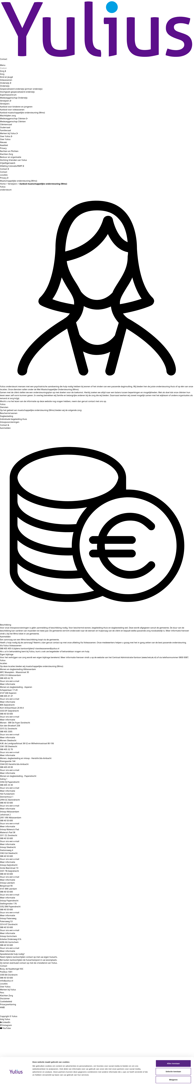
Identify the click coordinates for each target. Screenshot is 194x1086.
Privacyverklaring (8, 1004)
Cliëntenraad (6, 124)
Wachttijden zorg (8, 115)
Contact (3, 59)
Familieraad (5, 130)
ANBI (2, 1007)
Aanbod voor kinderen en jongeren (16, 106)
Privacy (3, 148)
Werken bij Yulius (9, 133)
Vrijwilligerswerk (7, 163)
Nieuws (3, 142)
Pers (2, 992)
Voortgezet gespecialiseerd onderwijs (17, 91)
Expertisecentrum (8, 94)
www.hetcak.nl (149, 657)
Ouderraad (5, 127)
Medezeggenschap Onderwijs (13, 97)
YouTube (7, 1028)
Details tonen (134, 1081)
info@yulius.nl (6, 980)
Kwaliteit (4, 145)
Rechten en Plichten (9, 151)
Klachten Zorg (6, 154)
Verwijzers (5, 100)
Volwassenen (6, 80)
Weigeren (173, 1072)
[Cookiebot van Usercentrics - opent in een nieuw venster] (16, 1081)
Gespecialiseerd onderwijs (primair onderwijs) (21, 89)
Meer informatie (7, 684)
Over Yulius (6, 136)
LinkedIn (6, 1022)
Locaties (4, 175)
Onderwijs (5, 83)
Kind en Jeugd (6, 77)
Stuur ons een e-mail (9, 681)
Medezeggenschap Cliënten (13, 118)
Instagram (7, 1025)
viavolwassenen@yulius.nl (47, 648)
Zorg (3, 71)
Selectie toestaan (173, 1064)
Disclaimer (5, 998)
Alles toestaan (173, 1055)
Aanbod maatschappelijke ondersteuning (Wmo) (22, 112)
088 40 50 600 (6, 977)
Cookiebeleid (6, 1001)
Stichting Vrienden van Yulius (13, 160)
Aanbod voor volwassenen (12, 109)
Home (3, 183)
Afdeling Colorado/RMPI (12, 166)
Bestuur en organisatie (10, 157)
